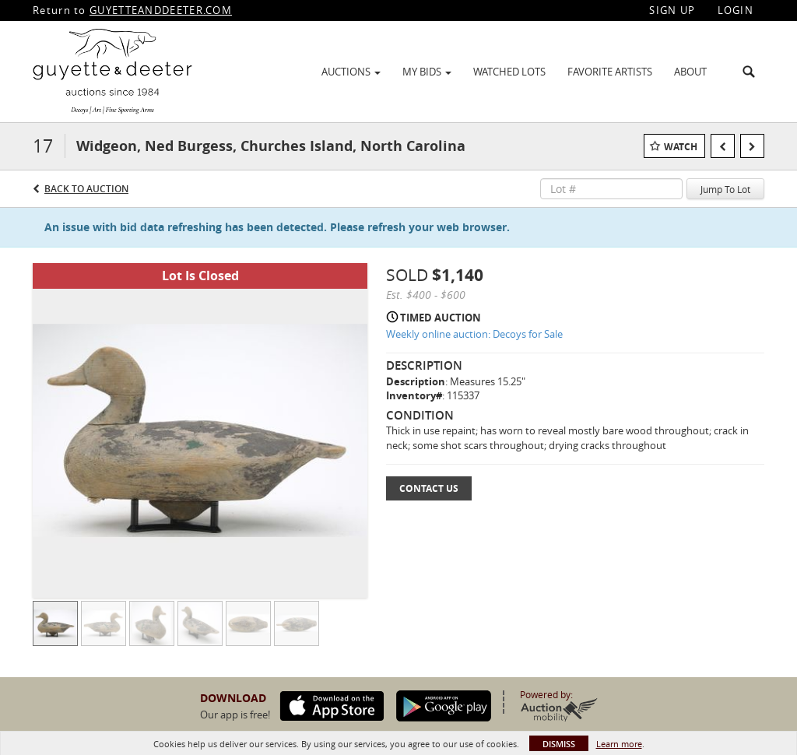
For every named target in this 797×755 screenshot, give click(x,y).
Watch (680, 146)
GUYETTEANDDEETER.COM (161, 10)
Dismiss (558, 744)
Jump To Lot (725, 189)
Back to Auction (86, 188)
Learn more (619, 744)
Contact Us (428, 488)
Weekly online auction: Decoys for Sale (474, 334)
